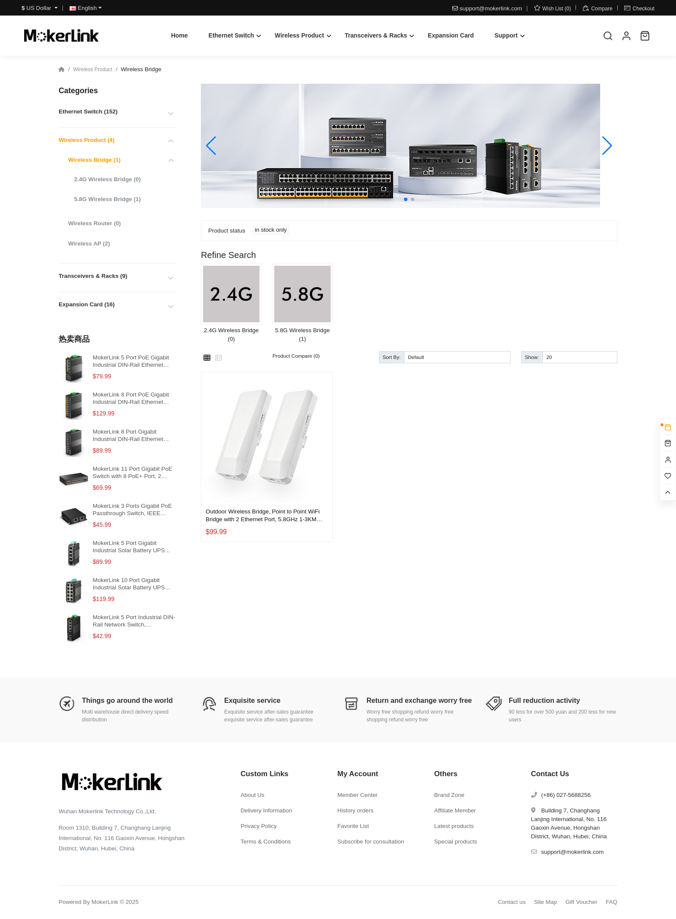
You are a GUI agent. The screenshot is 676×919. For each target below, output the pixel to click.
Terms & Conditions (266, 841)
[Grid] (207, 358)
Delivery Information (266, 810)
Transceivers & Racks (376, 35)
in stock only (271, 230)
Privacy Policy (259, 826)
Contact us (512, 902)
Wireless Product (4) (87, 140)
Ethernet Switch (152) (88, 111)
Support (506, 35)
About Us (252, 795)
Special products (455, 841)
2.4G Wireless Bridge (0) (107, 179)
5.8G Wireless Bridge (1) (107, 199)
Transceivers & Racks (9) (93, 276)
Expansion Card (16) (87, 304)
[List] (219, 358)
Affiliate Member (455, 810)
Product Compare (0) (296, 356)
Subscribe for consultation (371, 841)
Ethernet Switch (231, 35)
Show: (532, 357)
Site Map (545, 902)
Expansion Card (451, 35)
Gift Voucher (581, 902)
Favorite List (353, 826)
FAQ (611, 902)
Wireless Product (299, 35)
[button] (405, 199)
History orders (356, 810)
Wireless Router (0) (94, 223)
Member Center (358, 795)
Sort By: (392, 357)
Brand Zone (449, 795)
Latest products (454, 826)
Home (179, 35)
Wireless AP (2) (89, 243)
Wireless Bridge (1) (94, 160)
